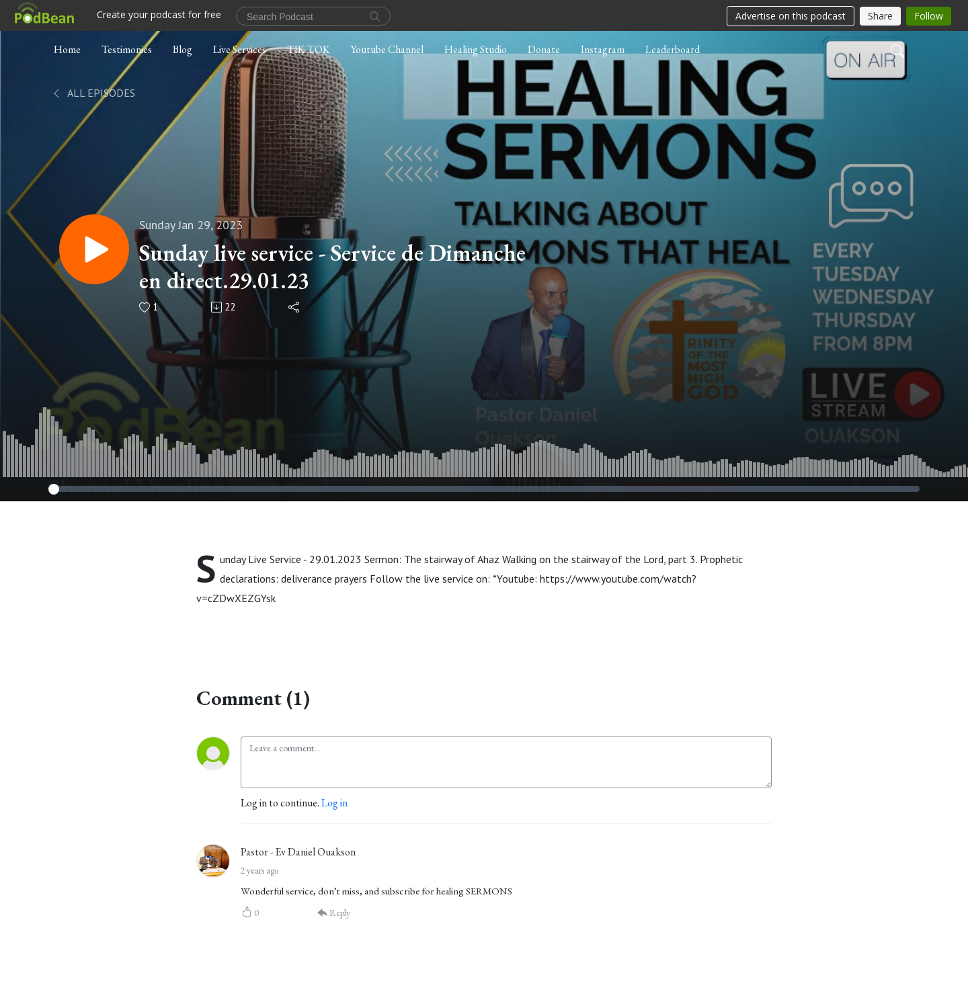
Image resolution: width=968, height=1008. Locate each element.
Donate (544, 49)
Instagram (602, 49)
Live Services (239, 49)
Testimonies (127, 49)
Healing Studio (475, 49)
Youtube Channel (387, 49)
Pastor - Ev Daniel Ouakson (298, 852)
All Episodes (93, 92)
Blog (182, 49)
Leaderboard (672, 49)
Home (67, 49)
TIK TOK (308, 49)
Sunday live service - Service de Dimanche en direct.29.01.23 (332, 266)
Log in (334, 803)
